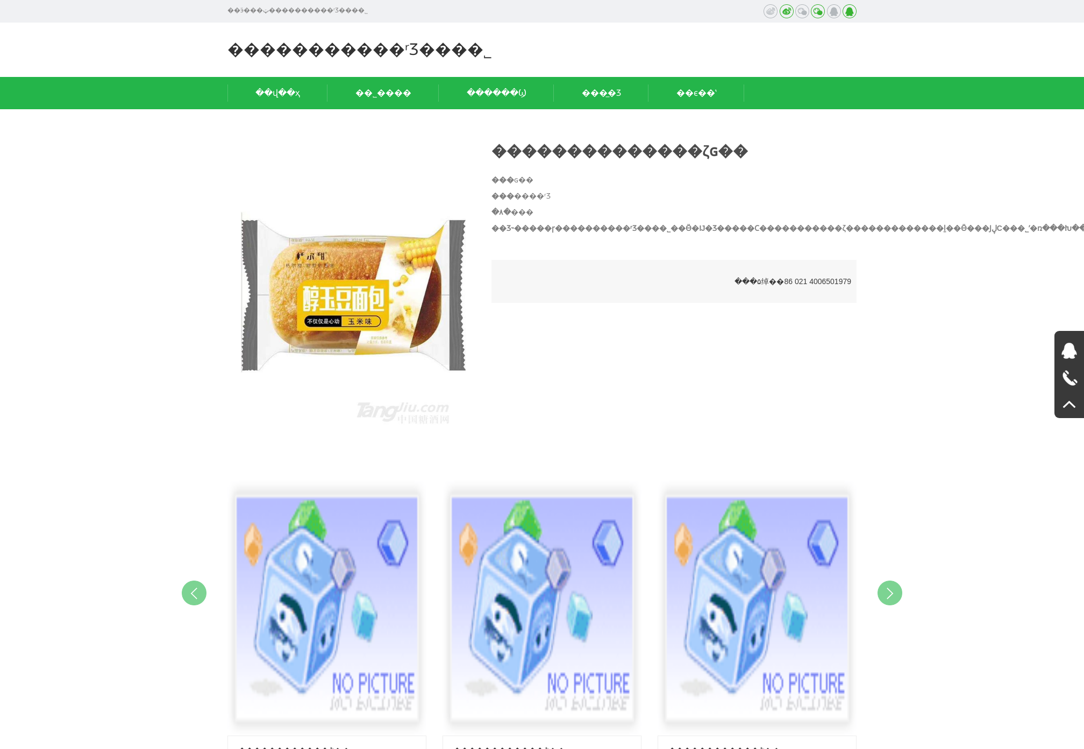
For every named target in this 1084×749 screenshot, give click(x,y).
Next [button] (890, 593)
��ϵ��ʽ (696, 92)
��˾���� (383, 92)
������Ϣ (496, 92)
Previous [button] (194, 593)
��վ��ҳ (277, 92)
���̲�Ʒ (601, 92)
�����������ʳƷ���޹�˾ (359, 49)
